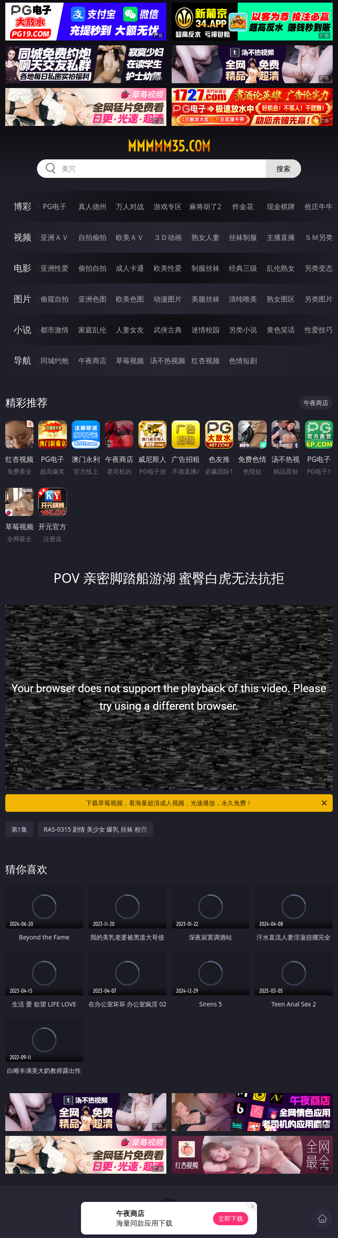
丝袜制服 (243, 237)
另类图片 (319, 299)
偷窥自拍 (54, 299)
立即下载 (230, 1218)
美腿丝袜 (205, 299)
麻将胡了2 (205, 206)
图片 (22, 299)
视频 (22, 237)
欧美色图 (130, 299)
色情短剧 (243, 360)
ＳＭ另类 (319, 237)
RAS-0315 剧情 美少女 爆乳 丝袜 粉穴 (95, 829)
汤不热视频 (167, 360)
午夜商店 (92, 360)
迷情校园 (205, 330)
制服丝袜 (205, 268)
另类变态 (319, 268)
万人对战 (130, 206)
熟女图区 (281, 299)
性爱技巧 (319, 330)
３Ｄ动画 (168, 237)
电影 (22, 268)
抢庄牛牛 (319, 206)
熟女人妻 (205, 237)
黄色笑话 (281, 330)
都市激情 (54, 330)
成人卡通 (130, 268)
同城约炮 (54, 360)
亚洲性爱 (54, 268)
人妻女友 (130, 330)
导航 (22, 360)
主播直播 (281, 237)
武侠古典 (168, 330)
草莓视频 (130, 360)
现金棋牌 (281, 206)
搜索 (283, 168)
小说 (22, 329)
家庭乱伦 (92, 330)
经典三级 (243, 268)
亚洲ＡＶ (54, 237)
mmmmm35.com (169, 146)
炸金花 (243, 206)
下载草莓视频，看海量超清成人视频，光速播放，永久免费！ (207, 803)
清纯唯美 (243, 299)
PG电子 (54, 206)
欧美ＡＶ (130, 237)
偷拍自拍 (92, 268)
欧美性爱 (168, 268)
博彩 (22, 206)
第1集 (19, 829)
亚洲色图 (92, 299)
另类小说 (243, 330)
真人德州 (92, 206)
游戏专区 (168, 206)
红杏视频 (205, 360)
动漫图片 (168, 299)
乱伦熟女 (281, 268)
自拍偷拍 (92, 237)
